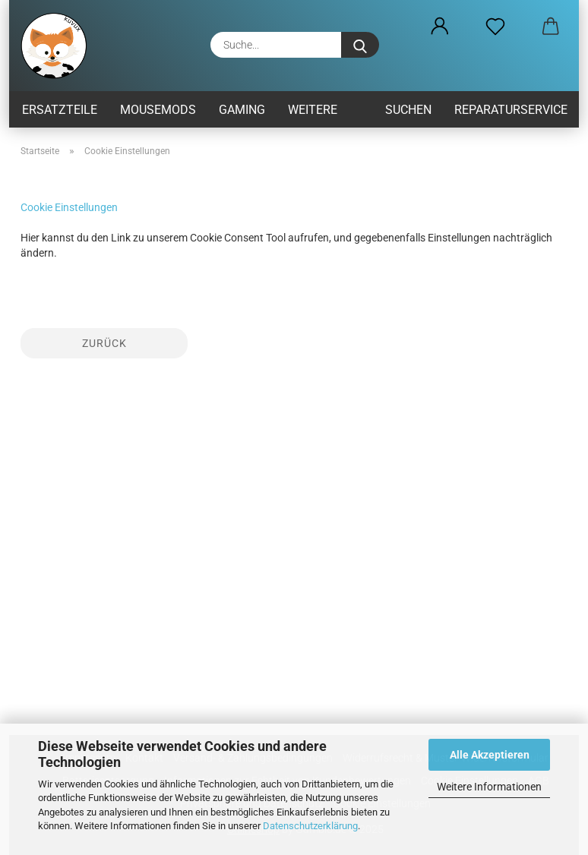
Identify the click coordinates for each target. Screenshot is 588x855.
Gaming (242, 110)
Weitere (312, 110)
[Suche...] (360, 45)
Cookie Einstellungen (69, 207)
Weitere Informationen (489, 787)
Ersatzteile (59, 110)
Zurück (104, 343)
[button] (439, 26)
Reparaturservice (510, 110)
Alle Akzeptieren (490, 755)
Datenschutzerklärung (310, 825)
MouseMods (158, 110)
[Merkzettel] (495, 26)
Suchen (408, 110)
